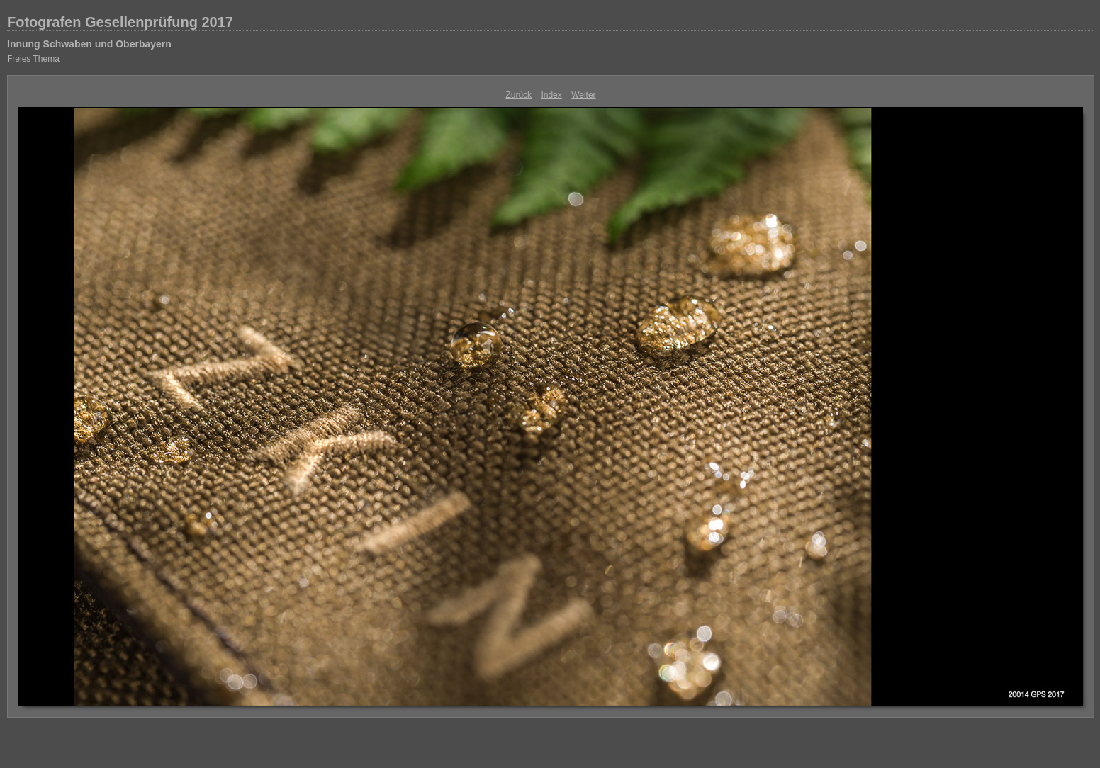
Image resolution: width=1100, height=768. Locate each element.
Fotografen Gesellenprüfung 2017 (120, 22)
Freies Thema (33, 59)
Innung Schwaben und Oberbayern (89, 44)
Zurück (518, 95)
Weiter (583, 95)
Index (551, 95)
